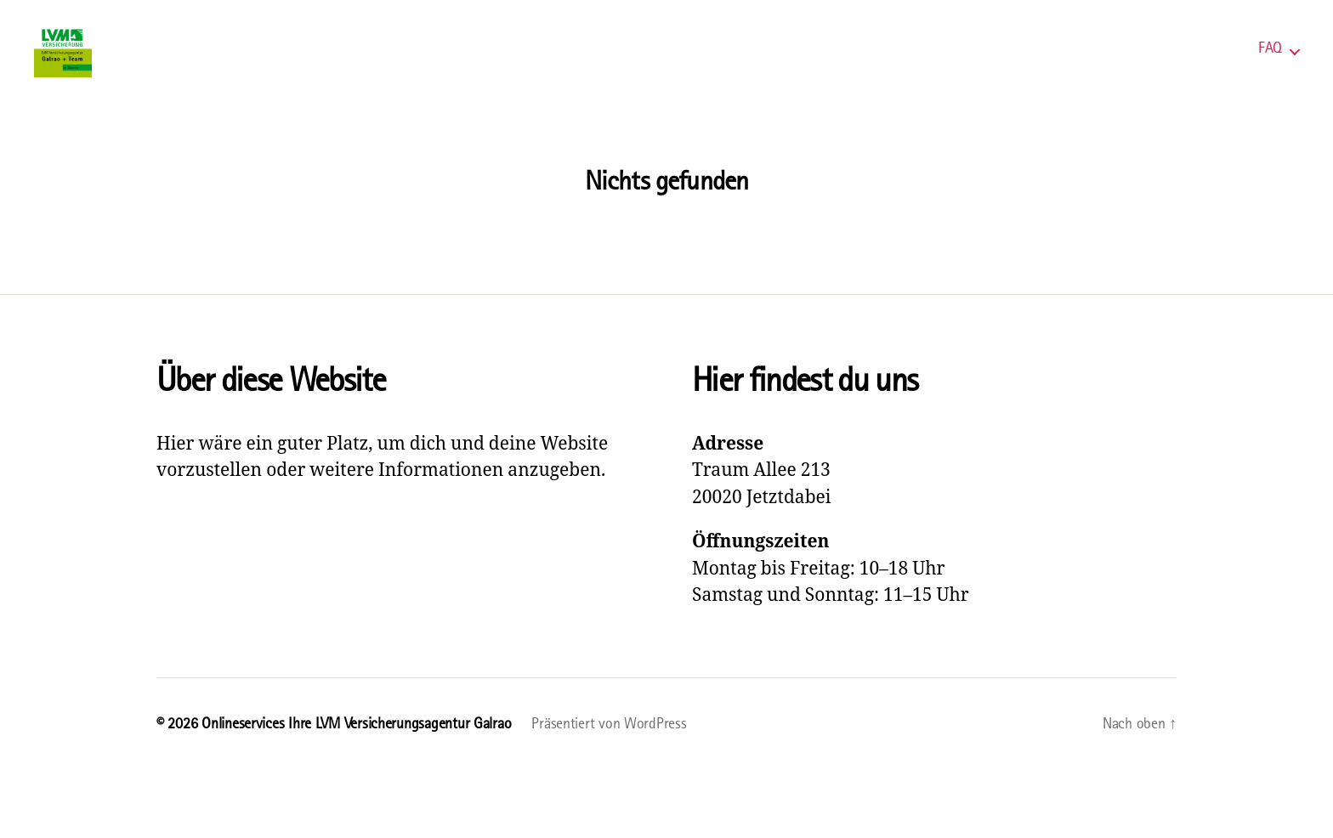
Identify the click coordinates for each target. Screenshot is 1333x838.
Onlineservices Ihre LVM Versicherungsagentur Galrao (356, 748)
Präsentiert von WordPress (608, 748)
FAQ (1270, 61)
